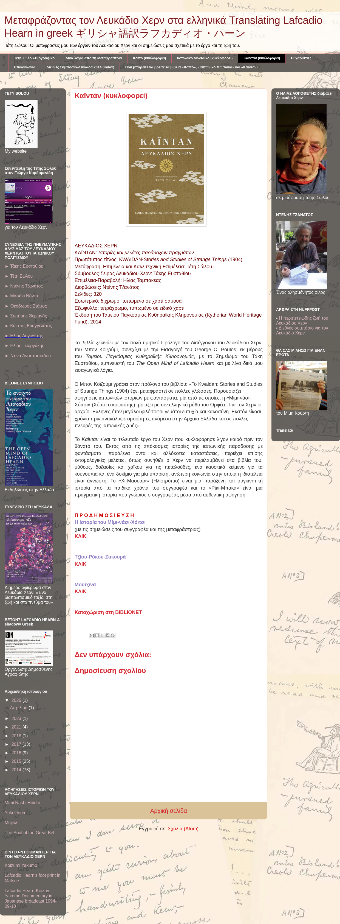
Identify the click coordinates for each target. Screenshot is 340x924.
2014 (17, 769)
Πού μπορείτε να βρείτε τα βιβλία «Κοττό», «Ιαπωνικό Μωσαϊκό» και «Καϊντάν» (192, 67)
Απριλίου (19, 707)
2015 (17, 761)
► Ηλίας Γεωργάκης (24, 345)
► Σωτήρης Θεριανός (26, 316)
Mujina (11, 822)
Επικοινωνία (25, 67)
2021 (17, 727)
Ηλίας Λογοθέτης (26, 335)
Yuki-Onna (15, 812)
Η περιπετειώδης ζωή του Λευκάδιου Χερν (302, 320)
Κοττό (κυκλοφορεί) (149, 58)
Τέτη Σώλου (19, 276)
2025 (17, 700)
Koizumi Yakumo (21, 865)
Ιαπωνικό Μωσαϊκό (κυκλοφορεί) (205, 58)
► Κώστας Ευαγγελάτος (28, 325)
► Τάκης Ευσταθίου (24, 266)
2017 (17, 744)
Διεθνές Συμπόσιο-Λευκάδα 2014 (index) (80, 67)
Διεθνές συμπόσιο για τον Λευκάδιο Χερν (302, 330)
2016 (17, 752)
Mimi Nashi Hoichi (22, 802)
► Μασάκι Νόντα (21, 296)
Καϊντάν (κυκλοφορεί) (261, 58)
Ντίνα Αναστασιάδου (28, 355)
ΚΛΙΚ (80, 536)
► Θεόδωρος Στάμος (26, 305)
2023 (17, 718)
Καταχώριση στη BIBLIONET (108, 612)
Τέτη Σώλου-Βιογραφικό (34, 58)
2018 (17, 735)
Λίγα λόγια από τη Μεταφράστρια (94, 58)
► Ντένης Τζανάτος (24, 286)
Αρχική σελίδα (168, 810)
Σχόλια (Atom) (183, 828)
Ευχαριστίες (301, 58)
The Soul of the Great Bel (29, 832)
